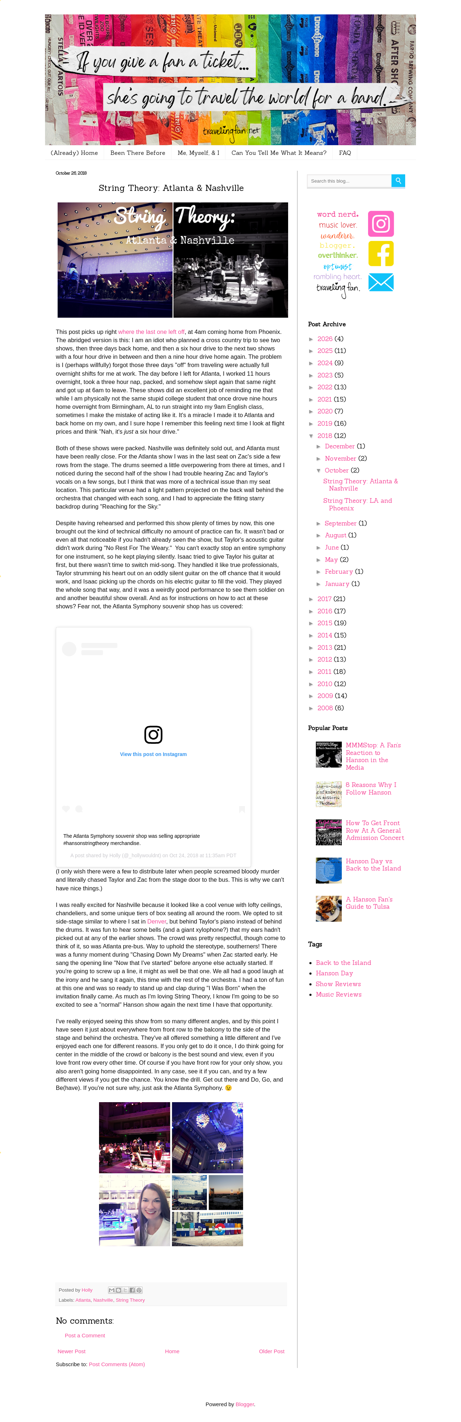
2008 (326, 708)
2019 (326, 424)
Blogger (245, 1404)
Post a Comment (85, 1335)
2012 (326, 659)
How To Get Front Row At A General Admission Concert (375, 830)
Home (172, 1351)
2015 (326, 623)
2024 (326, 363)
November (341, 458)
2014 (326, 635)
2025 (326, 351)
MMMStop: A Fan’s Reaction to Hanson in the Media (373, 756)
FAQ (345, 152)
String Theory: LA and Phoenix (357, 504)
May (332, 560)
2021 (326, 399)
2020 (326, 411)
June (333, 547)
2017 (326, 599)
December (341, 446)
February (340, 572)
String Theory (130, 1300)
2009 (326, 696)
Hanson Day (334, 973)
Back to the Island (343, 963)
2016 (326, 611)
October (338, 470)
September (342, 523)
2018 (326, 436)
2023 (326, 375)
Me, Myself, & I (198, 152)
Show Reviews (338, 984)
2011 (326, 672)
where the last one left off (151, 331)
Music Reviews (339, 994)
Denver (156, 921)
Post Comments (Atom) (117, 1364)
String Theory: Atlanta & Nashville (360, 485)
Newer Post (72, 1351)
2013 (326, 648)
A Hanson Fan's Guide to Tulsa (369, 903)
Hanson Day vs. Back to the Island (373, 865)
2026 (326, 339)
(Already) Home (74, 152)
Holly (115, 855)
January (338, 584)
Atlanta (83, 1300)
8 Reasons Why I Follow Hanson (371, 788)
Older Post (272, 1351)
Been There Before (137, 152)
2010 (326, 684)
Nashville (103, 1300)
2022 (326, 387)
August (336, 535)
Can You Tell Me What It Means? (279, 152)
